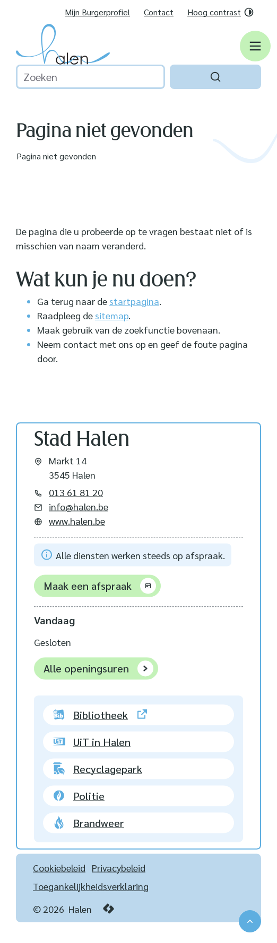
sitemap (111, 315)
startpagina (134, 301)
